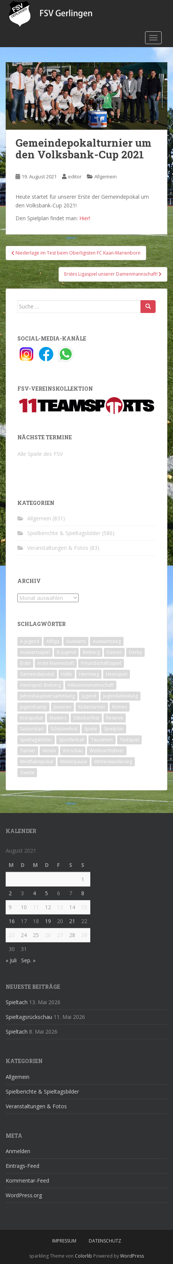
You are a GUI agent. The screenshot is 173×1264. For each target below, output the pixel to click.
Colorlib (83, 1256)
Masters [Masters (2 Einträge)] (57, 718)
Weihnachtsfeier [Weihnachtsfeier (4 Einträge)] (107, 750)
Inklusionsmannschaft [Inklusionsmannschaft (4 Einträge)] (91, 685)
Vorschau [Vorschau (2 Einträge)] (73, 750)
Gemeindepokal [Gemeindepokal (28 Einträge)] (37, 674)
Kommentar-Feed (27, 1180)
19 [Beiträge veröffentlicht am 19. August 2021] (48, 921)
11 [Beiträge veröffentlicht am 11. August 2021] (36, 907)
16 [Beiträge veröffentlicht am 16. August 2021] (12, 921)
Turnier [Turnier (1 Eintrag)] (28, 750)
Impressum (64, 1241)
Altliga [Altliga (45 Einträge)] (52, 641)
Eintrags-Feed (22, 1165)
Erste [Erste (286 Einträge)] (25, 663)
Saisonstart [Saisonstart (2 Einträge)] (32, 729)
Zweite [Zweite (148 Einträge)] (27, 772)
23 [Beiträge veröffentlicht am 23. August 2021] (12, 935)
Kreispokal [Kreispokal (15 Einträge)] (31, 718)
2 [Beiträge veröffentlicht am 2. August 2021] (10, 893)
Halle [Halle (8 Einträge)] (66, 674)
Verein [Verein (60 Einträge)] (49, 750)
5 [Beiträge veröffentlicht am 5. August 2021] (46, 893)
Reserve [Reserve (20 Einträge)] (114, 718)
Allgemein (105, 176)
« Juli (11, 960)
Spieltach (17, 1002)
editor (75, 176)
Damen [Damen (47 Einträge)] (114, 652)
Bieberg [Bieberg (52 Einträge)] (91, 652)
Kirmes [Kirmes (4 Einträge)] (119, 707)
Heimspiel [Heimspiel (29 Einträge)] (116, 674)
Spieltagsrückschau (29, 1016)
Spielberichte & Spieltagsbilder (63, 533)
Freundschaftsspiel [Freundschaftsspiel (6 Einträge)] (101, 663)
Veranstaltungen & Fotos (57, 547)
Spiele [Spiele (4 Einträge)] (90, 729)
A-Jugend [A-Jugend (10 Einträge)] (29, 641)
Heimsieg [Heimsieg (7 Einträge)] (89, 674)
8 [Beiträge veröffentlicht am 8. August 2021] (82, 893)
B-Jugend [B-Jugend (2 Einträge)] (66, 652)
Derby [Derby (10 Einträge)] (135, 652)
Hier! (84, 218)
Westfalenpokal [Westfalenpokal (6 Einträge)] (36, 761)
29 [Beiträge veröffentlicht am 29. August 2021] (84, 935)
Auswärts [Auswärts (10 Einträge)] (76, 641)
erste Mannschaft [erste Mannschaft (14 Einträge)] (55, 663)
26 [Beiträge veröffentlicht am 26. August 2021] (48, 935)
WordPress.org (24, 1195)
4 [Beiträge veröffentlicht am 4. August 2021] (34, 893)
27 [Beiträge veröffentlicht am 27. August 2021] (60, 935)
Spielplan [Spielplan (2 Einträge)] (114, 729)
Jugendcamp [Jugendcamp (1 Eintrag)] (33, 707)
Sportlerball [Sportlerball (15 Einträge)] (71, 739)
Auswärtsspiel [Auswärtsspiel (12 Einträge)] (35, 652)
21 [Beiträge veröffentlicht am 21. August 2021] (72, 921)
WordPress (132, 1256)
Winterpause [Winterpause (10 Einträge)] (73, 761)
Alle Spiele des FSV (40, 453)
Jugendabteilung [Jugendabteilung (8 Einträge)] (120, 696)
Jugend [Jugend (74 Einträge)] (89, 696)
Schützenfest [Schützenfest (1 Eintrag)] (64, 729)
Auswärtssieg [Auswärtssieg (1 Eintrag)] (107, 641)
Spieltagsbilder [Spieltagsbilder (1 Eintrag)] (36, 739)
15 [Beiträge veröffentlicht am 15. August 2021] (84, 907)
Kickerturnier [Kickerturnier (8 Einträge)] (91, 707)
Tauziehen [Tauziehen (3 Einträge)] (102, 739)
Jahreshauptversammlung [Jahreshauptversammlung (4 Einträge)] (47, 696)
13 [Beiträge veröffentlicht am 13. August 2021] (60, 907)
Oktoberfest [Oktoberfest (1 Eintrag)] (86, 718)
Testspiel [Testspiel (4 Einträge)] (129, 739)
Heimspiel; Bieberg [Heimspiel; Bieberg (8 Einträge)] (40, 685)
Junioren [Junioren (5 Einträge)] (62, 707)
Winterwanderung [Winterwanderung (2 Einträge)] (113, 761)
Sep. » (28, 960)
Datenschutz (105, 1241)
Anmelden (18, 1151)
